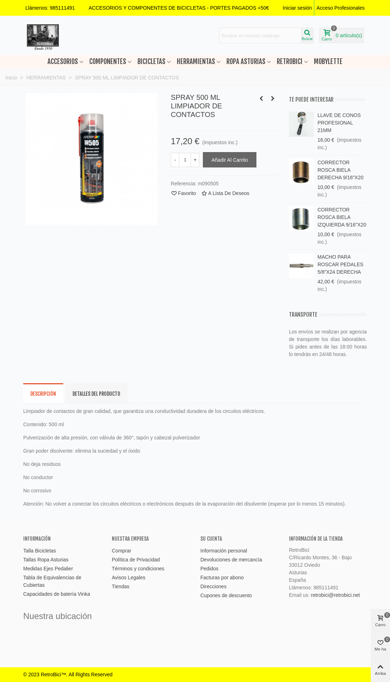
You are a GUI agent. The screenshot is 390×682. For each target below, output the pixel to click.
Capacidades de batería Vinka (56, 594)
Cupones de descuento (226, 595)
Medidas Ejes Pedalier (48, 568)
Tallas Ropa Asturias (46, 559)
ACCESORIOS (63, 61)
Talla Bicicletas (39, 551)
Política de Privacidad (136, 559)
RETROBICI (289, 61)
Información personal (223, 551)
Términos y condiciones (138, 568)
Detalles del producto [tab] (96, 394)
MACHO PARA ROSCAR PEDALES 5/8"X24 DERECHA (340, 264)
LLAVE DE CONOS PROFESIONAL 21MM (339, 122)
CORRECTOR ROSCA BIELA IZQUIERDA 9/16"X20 (342, 217)
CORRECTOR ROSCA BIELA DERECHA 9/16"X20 (341, 170)
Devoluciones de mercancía (231, 559)
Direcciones (213, 586)
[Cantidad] (185, 160)
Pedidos (209, 568)
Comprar (121, 551)
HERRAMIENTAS (196, 61)
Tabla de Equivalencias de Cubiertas (52, 581)
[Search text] (260, 35)
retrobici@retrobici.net (335, 595)
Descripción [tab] (43, 394)
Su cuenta (211, 539)
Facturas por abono (222, 577)
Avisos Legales (128, 577)
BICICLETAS (151, 61)
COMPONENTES (107, 61)
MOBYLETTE (328, 61)
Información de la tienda (316, 539)
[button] (178, 8)
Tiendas (120, 586)
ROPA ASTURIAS (245, 61)
